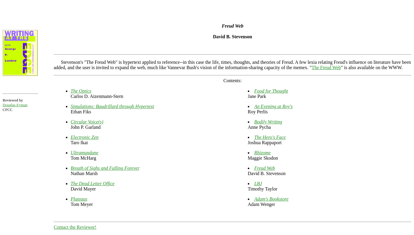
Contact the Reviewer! (75, 227)
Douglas (15, 105)
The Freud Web (326, 67)
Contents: (232, 80)
